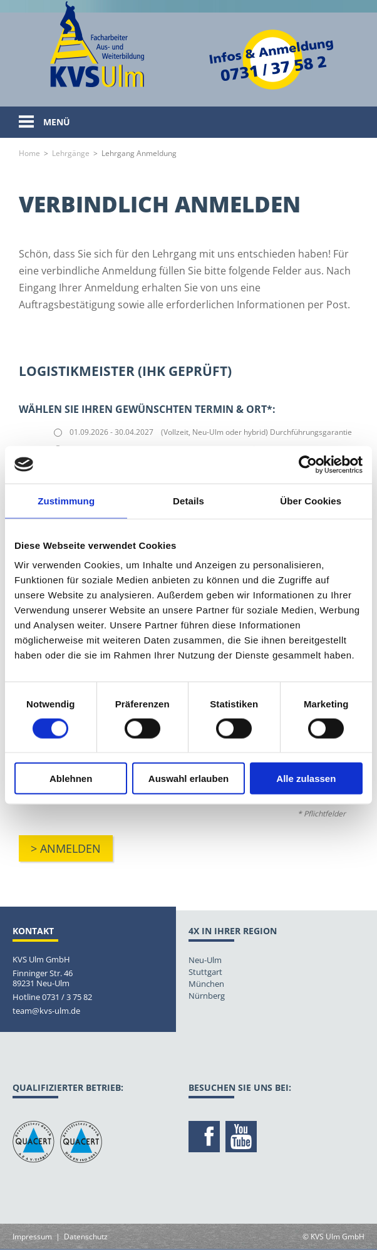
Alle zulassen (306, 778)
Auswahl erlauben (188, 778)
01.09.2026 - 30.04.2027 (111, 432)
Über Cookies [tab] (310, 500)
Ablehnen (70, 778)
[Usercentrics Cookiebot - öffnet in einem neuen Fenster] (308, 464)
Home (29, 153)
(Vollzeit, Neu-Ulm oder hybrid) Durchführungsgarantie (256, 432)
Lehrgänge (71, 153)
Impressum (32, 1236)
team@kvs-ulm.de (46, 1010)
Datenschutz (86, 1236)
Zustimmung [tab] (66, 500)
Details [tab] (188, 500)
